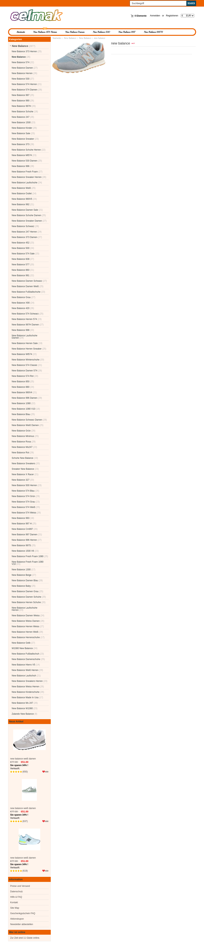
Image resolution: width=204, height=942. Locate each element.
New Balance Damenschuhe (26, 659)
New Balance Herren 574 (24, 319)
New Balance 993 (20, 518)
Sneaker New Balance (23, 469)
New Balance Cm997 (22, 529)
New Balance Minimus (23, 436)
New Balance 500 (20, 248)
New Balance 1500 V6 (23, 551)
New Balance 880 (20, 387)
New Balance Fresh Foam (25, 171)
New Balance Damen (74, 32)
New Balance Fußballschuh (25, 653)
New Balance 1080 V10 (23, 409)
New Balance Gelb (21, 643)
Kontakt (14, 902)
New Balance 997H (153, 32)
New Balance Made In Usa (25, 697)
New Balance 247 (20, 117)
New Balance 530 (101, 32)
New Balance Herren (22, 73)
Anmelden (155, 15)
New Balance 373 (20, 144)
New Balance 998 (20, 330)
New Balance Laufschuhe (24, 182)
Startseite (21, 32)
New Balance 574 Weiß (23, 507)
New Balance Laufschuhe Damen (24, 336)
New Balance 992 (20, 204)
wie (47, 771)
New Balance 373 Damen (24, 237)
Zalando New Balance (23, 714)
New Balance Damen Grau (25, 591)
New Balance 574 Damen (24, 89)
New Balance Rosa (21, 441)
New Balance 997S (21, 545)
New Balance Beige (21, 575)
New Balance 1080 (21, 403)
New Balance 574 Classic (24, 365)
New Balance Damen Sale (25, 210)
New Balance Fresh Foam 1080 (27, 556)
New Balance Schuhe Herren (26, 149)
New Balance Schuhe (22, 111)
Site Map (14, 908)
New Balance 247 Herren (24, 231)
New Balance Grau (21, 297)
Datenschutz (16, 891)
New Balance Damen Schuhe (26, 597)
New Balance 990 (20, 100)
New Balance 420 (20, 308)
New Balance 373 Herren (45, 32)
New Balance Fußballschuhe (26, 292)
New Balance (70, 38)
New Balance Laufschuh (24, 675)
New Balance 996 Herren (24, 540)
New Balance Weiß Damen (25, 425)
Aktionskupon (17, 919)
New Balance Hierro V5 (23, 664)
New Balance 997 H (22, 523)
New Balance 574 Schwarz (25, 313)
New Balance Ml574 (22, 155)
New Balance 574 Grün (23, 496)
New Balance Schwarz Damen (27, 419)
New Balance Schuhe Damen (26, 215)
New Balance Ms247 (22, 447)
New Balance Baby (21, 586)
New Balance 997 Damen (24, 534)
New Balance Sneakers (23, 463)
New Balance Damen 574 (24, 370)
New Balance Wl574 (22, 354)
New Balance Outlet (22, 193)
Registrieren (172, 15)
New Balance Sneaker (23, 139)
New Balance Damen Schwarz (27, 281)
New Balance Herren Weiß (25, 632)
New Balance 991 (20, 275)
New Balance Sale (21, 133)
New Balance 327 (20, 480)
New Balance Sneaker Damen (27, 220)
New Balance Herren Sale (25, 343)
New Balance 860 (20, 270)
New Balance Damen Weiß (25, 286)
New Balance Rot (20, 452)
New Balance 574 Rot (22, 376)
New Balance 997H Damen (25, 324)
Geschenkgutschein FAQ (22, 913)
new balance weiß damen (29, 743)
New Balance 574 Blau (23, 490)
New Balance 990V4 (22, 392)
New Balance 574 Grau (23, 501)
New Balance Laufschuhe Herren (24, 608)
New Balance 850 (20, 381)
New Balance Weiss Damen (26, 621)
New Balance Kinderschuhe (25, 692)
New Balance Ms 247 (22, 703)
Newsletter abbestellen (21, 924)
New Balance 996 (20, 166)
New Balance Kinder (22, 128)
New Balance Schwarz (23, 226)
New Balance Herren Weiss (25, 626)
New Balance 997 (127, 32)
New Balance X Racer (23, 474)
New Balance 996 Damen (24, 398)
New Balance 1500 (21, 122)
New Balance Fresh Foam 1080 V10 (27, 562)
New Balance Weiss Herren (25, 686)
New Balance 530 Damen (24, 160)
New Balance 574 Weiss (24, 512)
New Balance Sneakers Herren (27, 681)
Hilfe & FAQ (16, 897)
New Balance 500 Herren (24, 485)
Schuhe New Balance (22, 458)
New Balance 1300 (21, 569)
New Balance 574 (20, 62)
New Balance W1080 (22, 708)
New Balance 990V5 (22, 199)
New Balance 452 (20, 242)
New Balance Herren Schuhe (26, 602)
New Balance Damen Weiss (26, 615)
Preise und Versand (20, 886)
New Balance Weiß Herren (25, 670)
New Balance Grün (21, 430)
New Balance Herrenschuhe (26, 637)
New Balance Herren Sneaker (27, 348)
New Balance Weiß (21, 188)
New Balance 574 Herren (24, 84)
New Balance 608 (20, 259)
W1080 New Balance (22, 648)
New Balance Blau (21, 414)
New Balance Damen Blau (25, 580)
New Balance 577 (20, 264)
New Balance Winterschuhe (25, 359)
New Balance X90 (21, 302)
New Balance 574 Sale (23, 253)
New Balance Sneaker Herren (27, 177)
